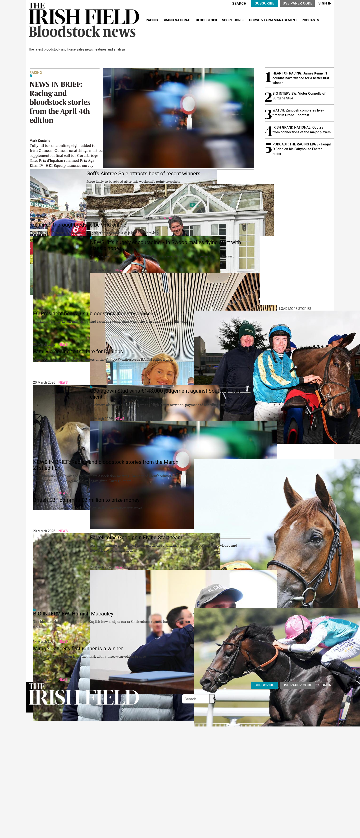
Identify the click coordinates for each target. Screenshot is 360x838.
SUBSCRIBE (264, 3)
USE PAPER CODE (298, 3)
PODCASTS (310, 20)
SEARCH (239, 3)
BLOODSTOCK (207, 20)
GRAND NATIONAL (177, 20)
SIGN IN (325, 3)
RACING (152, 20)
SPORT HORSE (233, 20)
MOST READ (274, 59)
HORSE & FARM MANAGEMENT (273, 20)
